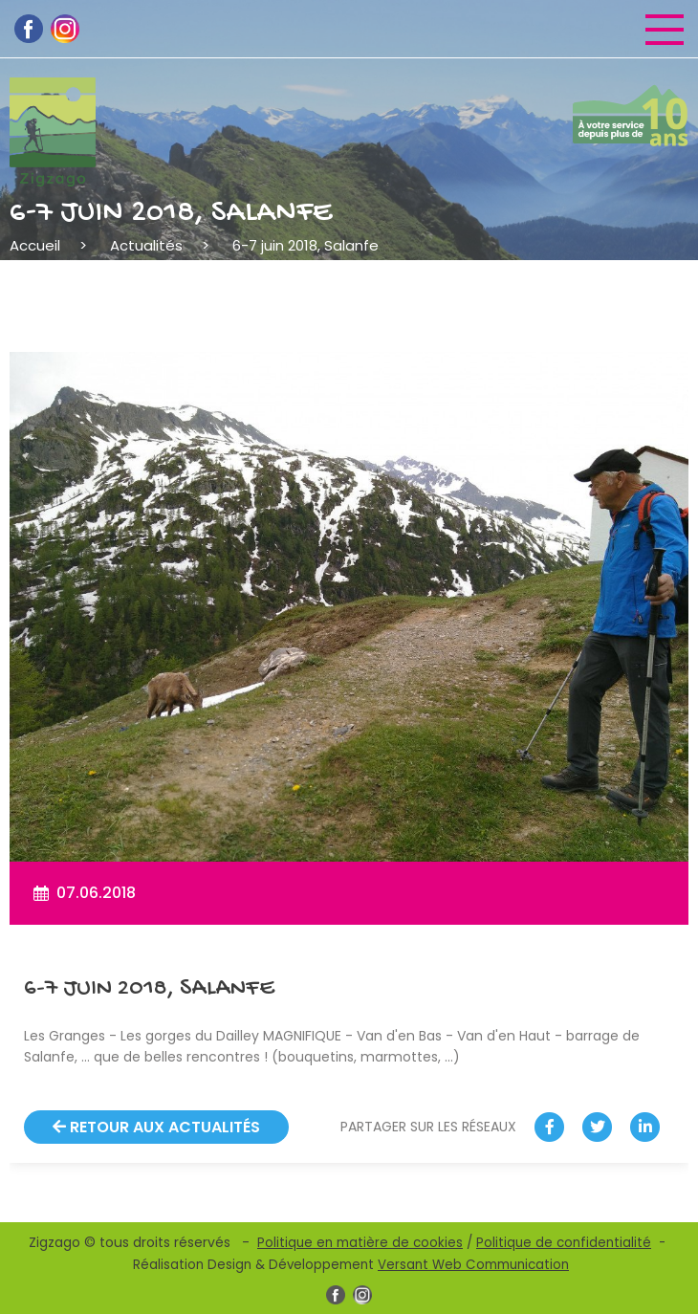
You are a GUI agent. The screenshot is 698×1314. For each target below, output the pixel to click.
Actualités (146, 245)
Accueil (35, 245)
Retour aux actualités (156, 1127)
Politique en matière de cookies (360, 1243)
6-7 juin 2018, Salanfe (305, 245)
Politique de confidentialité (563, 1243)
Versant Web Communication (473, 1265)
